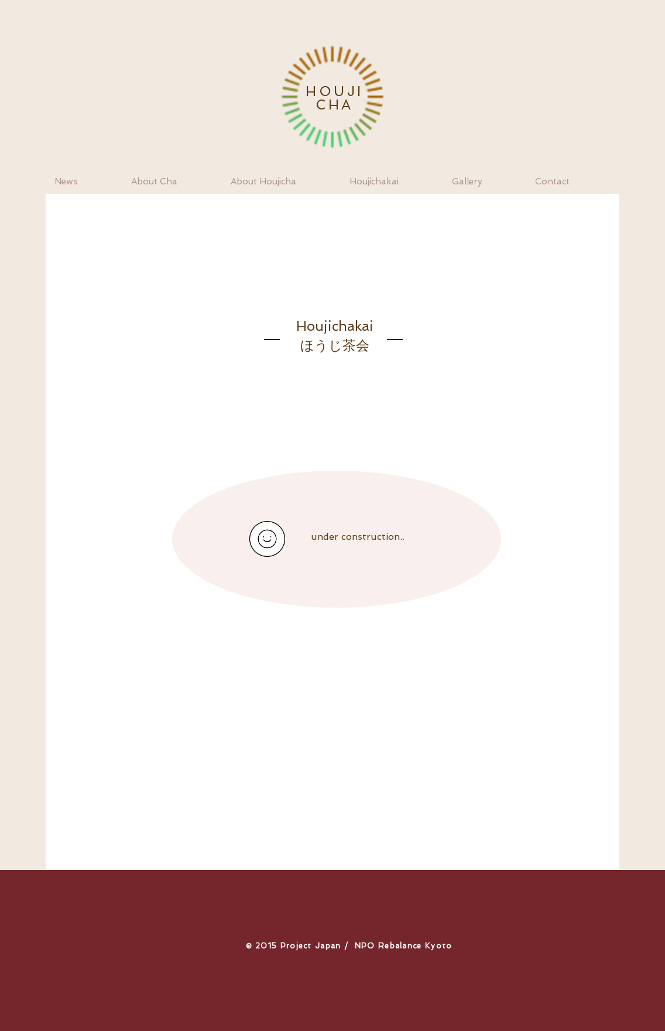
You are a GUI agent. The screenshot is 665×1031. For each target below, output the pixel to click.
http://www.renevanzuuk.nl (484, 722)
